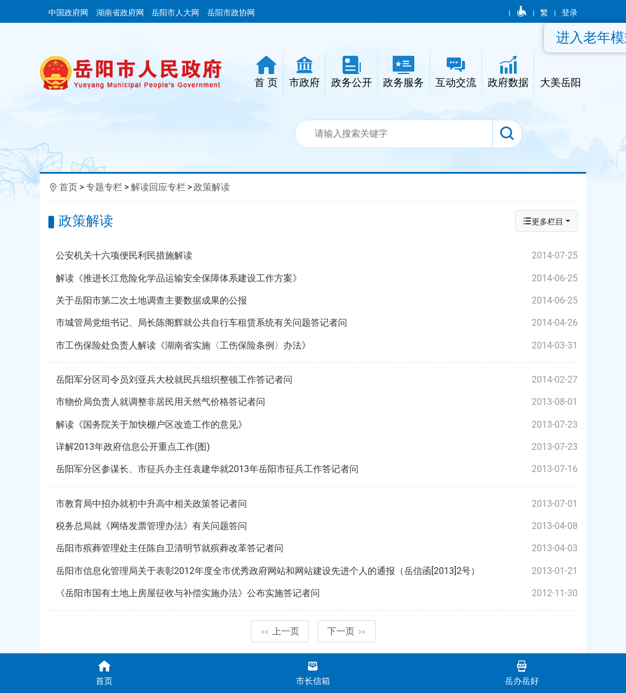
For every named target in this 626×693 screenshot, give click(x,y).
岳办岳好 (521, 672)
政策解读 (211, 187)
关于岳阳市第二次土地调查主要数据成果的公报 (317, 300)
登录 (570, 12)
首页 (68, 187)
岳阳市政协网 (231, 12)
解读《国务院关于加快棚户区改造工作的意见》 (317, 425)
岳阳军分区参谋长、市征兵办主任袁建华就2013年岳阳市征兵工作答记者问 (317, 469)
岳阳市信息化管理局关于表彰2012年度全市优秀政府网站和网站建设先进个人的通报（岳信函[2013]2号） (317, 571)
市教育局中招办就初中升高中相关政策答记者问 (317, 504)
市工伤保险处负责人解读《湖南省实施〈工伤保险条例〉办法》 (317, 345)
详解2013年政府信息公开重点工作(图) (317, 447)
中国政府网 (69, 12)
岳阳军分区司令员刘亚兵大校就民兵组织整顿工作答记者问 (317, 380)
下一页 (346, 631)
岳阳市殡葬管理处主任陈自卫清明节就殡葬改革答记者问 (317, 548)
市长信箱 (313, 672)
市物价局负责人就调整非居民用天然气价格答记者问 (317, 402)
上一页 (280, 631)
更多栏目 (542, 221)
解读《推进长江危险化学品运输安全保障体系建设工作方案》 (317, 278)
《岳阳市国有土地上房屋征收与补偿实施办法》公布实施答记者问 (317, 593)
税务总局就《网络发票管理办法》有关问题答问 (317, 526)
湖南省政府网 (121, 12)
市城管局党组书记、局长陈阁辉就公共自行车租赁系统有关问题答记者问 (317, 323)
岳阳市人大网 (176, 12)
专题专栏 (104, 187)
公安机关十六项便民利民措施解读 (317, 256)
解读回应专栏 (158, 187)
